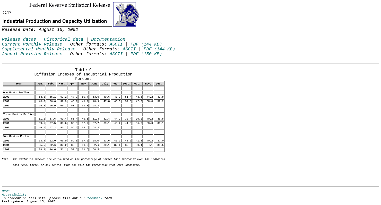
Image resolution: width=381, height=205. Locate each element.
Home (5, 191)
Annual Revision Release (32, 54)
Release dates (19, 39)
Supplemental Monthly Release (38, 49)
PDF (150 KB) (146, 54)
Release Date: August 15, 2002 (14, 67)
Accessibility (14, 194)
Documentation (108, 39)
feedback (94, 198)
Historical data (63, 39)
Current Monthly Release (32, 44)
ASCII (116, 44)
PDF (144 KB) (146, 44)
